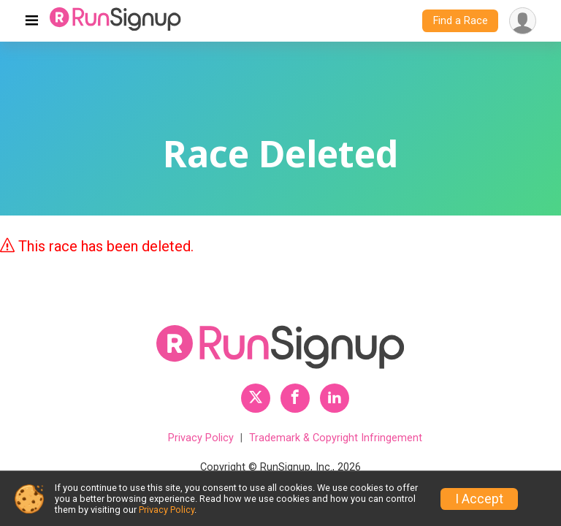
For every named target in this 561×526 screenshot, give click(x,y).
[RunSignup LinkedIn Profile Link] (334, 398)
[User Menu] (522, 20)
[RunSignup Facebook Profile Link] (295, 398)
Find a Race (460, 21)
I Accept (479, 499)
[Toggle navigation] (32, 21)
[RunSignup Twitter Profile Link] (255, 398)
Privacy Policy (201, 438)
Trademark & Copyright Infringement (335, 438)
